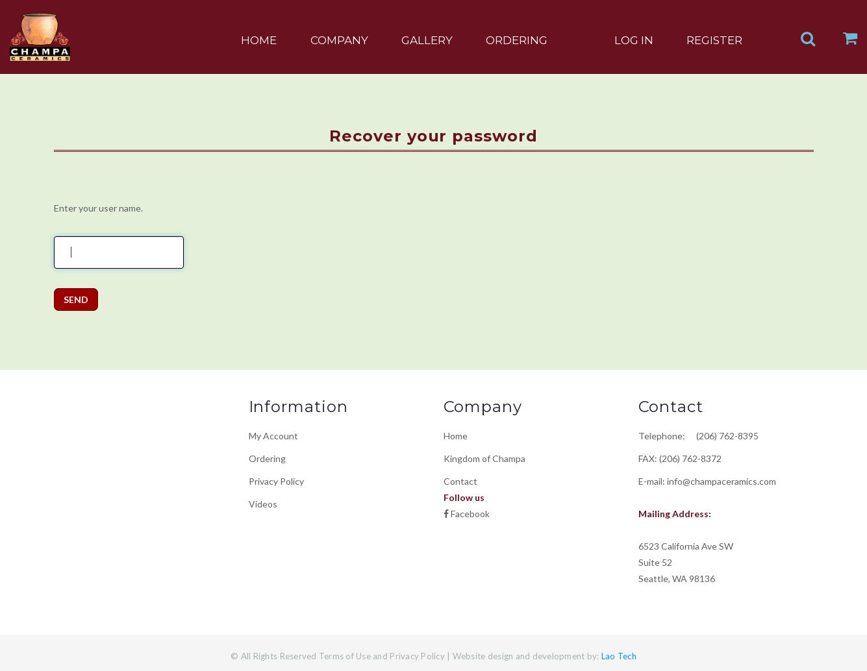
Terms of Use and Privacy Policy (382, 656)
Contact (460, 481)
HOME (259, 40)
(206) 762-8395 (723, 435)
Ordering (267, 458)
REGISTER (714, 40)
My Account (273, 435)
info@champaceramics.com (721, 481)
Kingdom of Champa (484, 458)
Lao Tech (617, 656)
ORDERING (516, 40)
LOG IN (633, 40)
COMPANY (339, 40)
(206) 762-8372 (690, 458)
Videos (263, 503)
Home (456, 435)
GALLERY (427, 40)
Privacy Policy (276, 481)
